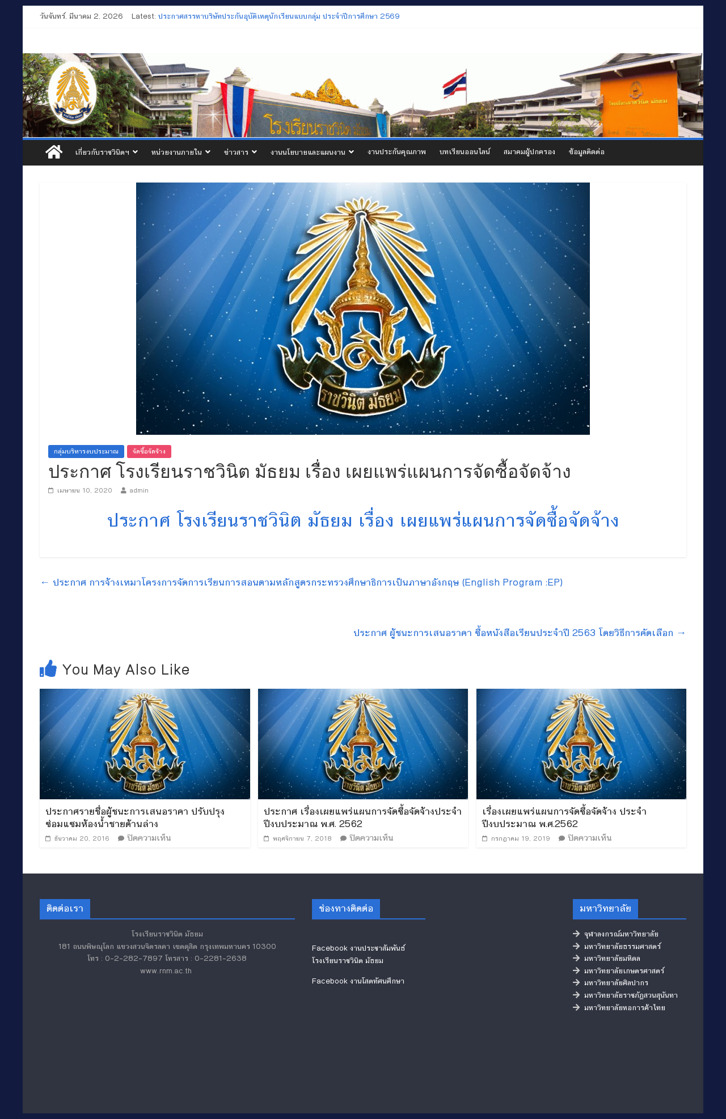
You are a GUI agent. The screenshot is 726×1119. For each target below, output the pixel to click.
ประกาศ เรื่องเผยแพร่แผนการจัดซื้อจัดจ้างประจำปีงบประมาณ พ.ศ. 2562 (363, 818)
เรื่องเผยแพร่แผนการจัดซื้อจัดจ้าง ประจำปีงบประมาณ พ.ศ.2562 (564, 818)
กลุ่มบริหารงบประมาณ (86, 451)
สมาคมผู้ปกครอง (529, 152)
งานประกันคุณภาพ (397, 152)
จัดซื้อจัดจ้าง (149, 451)
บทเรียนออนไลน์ (465, 152)
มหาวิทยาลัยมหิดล (606, 958)
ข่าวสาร (236, 152)
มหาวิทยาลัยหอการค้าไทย (619, 1008)
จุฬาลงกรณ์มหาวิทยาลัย (616, 934)
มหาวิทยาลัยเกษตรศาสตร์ (618, 971)
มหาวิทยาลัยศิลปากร (610, 983)
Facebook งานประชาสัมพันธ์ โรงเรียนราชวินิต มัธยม (358, 955)
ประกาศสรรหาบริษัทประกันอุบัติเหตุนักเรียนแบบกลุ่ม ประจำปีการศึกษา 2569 (279, 16)
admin (139, 490)
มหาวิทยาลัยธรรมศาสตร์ (617, 946)
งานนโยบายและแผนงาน (308, 152)
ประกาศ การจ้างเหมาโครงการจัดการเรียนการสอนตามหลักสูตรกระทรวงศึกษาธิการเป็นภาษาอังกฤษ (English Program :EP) (301, 582)
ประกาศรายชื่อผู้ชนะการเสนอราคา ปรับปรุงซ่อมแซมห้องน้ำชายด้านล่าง (135, 818)
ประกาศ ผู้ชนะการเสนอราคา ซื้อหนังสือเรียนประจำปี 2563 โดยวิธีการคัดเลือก (519, 632)
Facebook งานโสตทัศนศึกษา (358, 981)
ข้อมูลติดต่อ (587, 152)
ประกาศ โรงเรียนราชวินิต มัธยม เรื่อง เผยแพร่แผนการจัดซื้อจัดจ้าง (363, 521)
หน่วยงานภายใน (176, 152)
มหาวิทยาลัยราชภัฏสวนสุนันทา (625, 995)
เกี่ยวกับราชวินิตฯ (102, 152)
